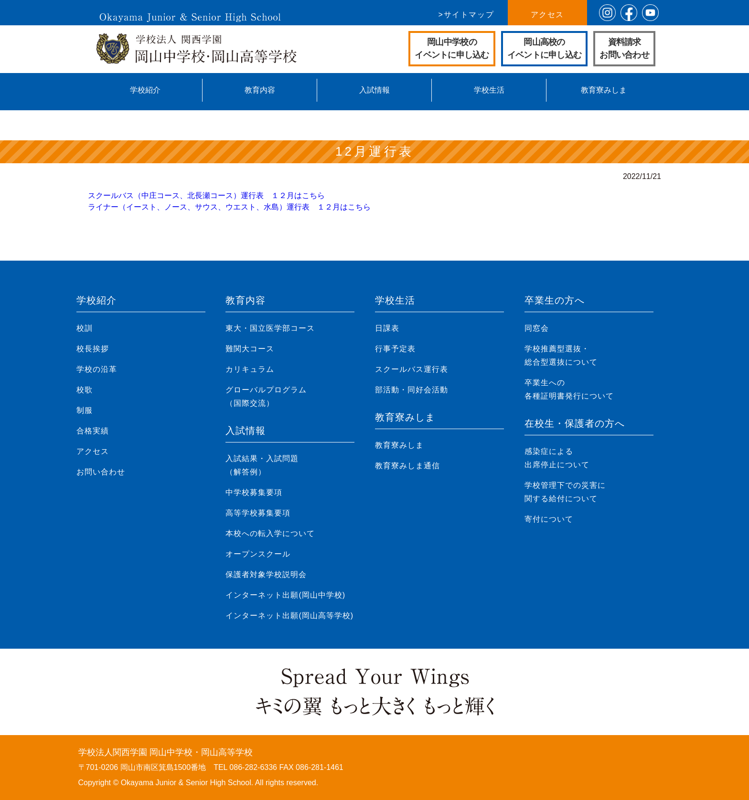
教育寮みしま (604, 90)
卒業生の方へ (554, 300)
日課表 (387, 328)
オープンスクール (257, 554)
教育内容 (260, 90)
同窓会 (536, 328)
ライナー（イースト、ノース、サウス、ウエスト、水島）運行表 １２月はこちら (229, 207)
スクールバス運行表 (411, 369)
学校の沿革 (96, 369)
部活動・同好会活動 (411, 390)
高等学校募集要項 (257, 513)
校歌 (84, 390)
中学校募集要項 (253, 492)
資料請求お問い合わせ (624, 48)
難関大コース (249, 349)
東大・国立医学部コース (270, 328)
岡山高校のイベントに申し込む (544, 48)
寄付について (548, 519)
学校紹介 (145, 90)
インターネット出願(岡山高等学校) (289, 615)
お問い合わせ (100, 472)
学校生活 (489, 90)
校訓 (84, 328)
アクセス (547, 15)
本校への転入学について (270, 533)
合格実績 (92, 431)
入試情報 (374, 90)
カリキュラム (249, 369)
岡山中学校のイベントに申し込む (452, 48)
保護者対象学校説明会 (266, 574)
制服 (84, 410)
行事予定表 (395, 349)
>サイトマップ (466, 15)
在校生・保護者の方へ (574, 423)
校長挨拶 (92, 349)
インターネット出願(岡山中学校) (285, 595)
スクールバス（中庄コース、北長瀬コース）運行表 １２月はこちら (206, 195)
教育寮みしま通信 (407, 466)
